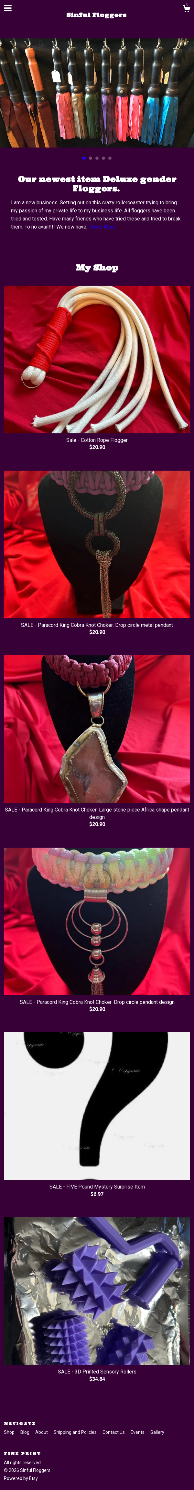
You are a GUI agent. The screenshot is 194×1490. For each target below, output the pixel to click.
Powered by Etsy (21, 1478)
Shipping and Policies (76, 1432)
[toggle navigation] (8, 8)
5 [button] (110, 158)
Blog (25, 1432)
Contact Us (114, 1432)
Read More (103, 227)
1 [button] (84, 158)
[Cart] (186, 10)
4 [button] (103, 158)
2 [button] (90, 158)
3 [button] (97, 158)
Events (138, 1432)
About (42, 1432)
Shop (10, 1432)
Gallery (157, 1432)
